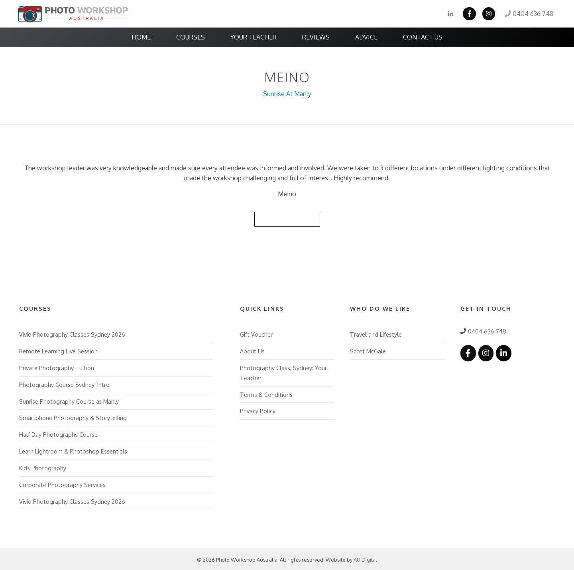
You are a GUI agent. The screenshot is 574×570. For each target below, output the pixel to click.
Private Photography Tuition (56, 367)
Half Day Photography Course (58, 434)
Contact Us (422, 37)
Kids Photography (42, 467)
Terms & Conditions (266, 393)
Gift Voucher (256, 333)
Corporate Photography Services (62, 483)
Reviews (316, 37)
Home (141, 37)
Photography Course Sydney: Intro (64, 383)
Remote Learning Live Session (58, 350)
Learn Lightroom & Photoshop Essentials (73, 450)
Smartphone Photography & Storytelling (73, 417)
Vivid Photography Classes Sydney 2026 (72, 333)
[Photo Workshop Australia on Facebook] (468, 352)
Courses (190, 37)
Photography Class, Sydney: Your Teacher (283, 372)
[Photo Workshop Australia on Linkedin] (503, 352)
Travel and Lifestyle (376, 333)
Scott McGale (368, 350)
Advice (366, 37)
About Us (252, 350)
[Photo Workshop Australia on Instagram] (485, 352)
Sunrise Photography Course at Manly (69, 400)
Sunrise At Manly (287, 94)
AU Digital (365, 559)
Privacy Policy (257, 410)
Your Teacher (253, 37)
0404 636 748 (529, 14)
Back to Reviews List (287, 218)
